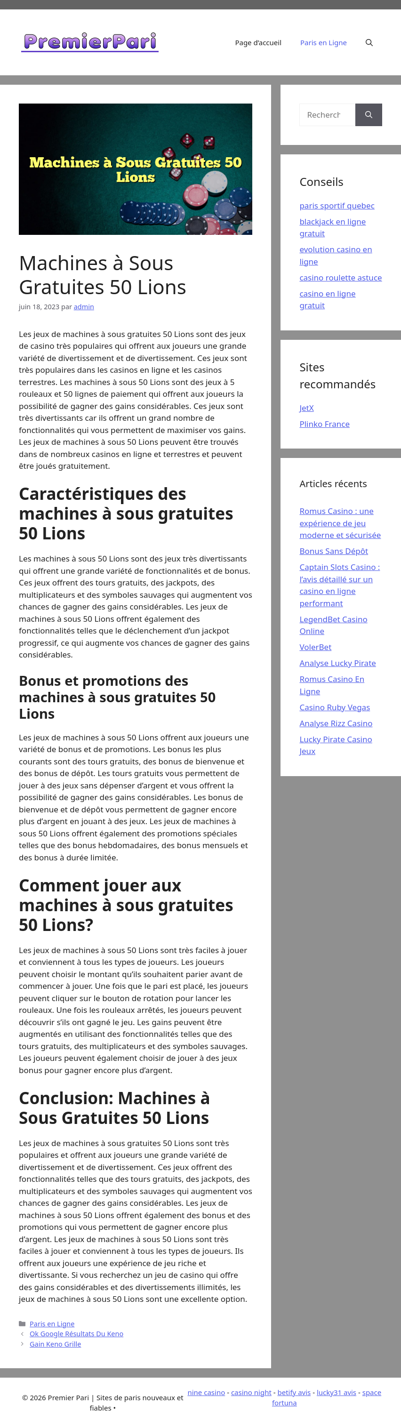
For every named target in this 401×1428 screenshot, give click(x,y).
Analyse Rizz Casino (335, 723)
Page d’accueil (258, 42)
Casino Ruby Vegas (334, 707)
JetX (306, 407)
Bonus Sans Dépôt (333, 551)
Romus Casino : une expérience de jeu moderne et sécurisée (340, 522)
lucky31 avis (336, 1392)
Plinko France (324, 423)
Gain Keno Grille (55, 1344)
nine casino (206, 1392)
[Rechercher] (368, 115)
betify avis (294, 1392)
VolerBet (315, 647)
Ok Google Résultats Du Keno (76, 1333)
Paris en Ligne (323, 42)
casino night (251, 1392)
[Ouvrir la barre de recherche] (369, 42)
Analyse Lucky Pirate (337, 663)
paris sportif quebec (336, 205)
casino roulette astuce (340, 277)
